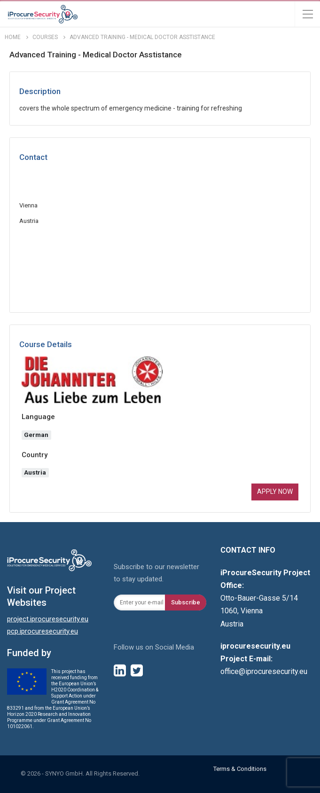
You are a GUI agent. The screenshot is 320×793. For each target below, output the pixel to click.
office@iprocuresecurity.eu (263, 671)
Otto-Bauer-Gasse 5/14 (259, 598)
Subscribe (185, 602)
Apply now (275, 491)
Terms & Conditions (239, 768)
